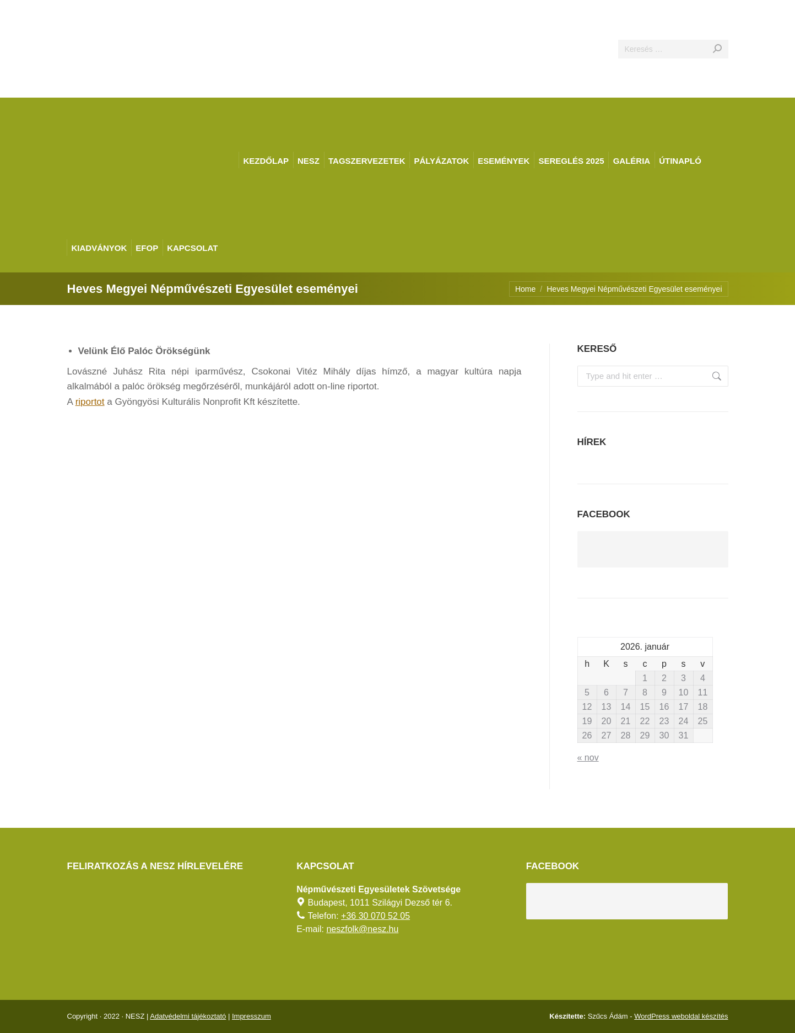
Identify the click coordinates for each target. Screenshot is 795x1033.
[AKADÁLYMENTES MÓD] (782, 13)
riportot (90, 402)
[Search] (673, 49)
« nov (588, 757)
